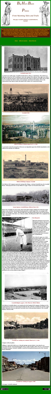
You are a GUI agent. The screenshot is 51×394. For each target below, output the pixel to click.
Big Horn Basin (5, 29)
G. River (26, 32)
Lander (4, 33)
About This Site (32, 40)
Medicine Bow (30, 33)
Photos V (6, 34)
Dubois (20, 30)
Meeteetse (24, 33)
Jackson (42, 32)
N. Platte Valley (37, 33)
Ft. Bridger (36, 30)
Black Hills (12, 29)
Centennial (36, 29)
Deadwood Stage (10, 30)
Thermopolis (21, 36)
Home (16, 40)
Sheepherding (30, 34)
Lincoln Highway (14, 33)
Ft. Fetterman (42, 30)
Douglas (16, 30)
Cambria (21, 29)
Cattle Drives (30, 29)
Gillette (21, 32)
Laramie (8, 33)
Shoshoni (45, 34)
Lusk (20, 33)
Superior (16, 36)
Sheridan (36, 34)
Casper (25, 29)
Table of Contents (23, 40)
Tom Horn (36, 32)
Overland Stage (45, 33)
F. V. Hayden (31, 32)
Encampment (25, 30)
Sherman (40, 34)
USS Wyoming (27, 36)
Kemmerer (46, 32)
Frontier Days (9, 32)
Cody (4, 30)
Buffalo (16, 29)
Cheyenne (41, 29)
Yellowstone (34, 36)
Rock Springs (15, 34)
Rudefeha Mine (23, 34)
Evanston (31, 30)
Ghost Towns (16, 32)
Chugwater (46, 29)
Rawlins (10, 34)
